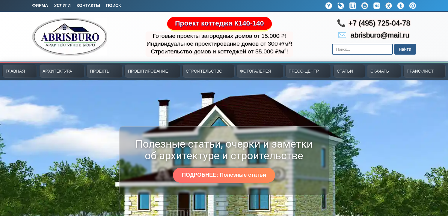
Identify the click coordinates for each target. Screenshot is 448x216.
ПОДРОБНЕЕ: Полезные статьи (224, 175)
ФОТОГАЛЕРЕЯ (255, 71)
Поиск (113, 5)
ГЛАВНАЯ (15, 71)
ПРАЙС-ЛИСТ (420, 71)
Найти (405, 49)
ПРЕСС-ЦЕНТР (304, 71)
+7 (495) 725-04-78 (379, 23)
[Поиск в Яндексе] (362, 49)
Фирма (40, 5)
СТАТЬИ (345, 71)
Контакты (88, 5)
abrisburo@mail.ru (379, 35)
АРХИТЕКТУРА (57, 71)
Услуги (62, 5)
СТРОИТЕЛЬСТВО (204, 71)
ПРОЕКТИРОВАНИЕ (148, 71)
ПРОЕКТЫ (100, 71)
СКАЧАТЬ (379, 71)
